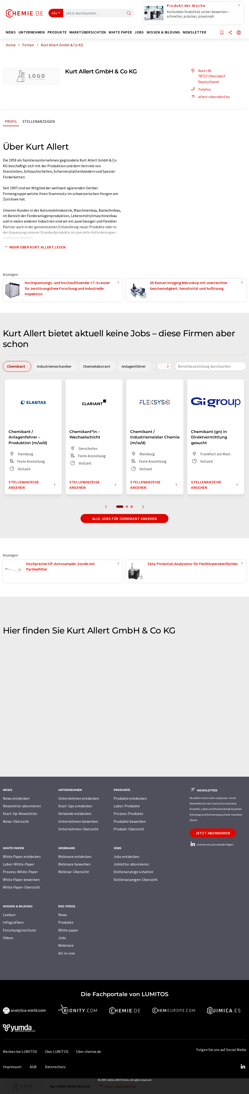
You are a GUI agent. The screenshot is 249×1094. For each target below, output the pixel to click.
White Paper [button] (120, 32)
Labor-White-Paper (18, 864)
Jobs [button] (139, 32)
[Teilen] (230, 33)
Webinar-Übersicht (73, 871)
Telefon (200, 89)
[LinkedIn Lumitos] (242, 1066)
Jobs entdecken (126, 856)
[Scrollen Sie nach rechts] (167, 366)
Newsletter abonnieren (22, 806)
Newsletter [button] (194, 32)
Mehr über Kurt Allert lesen (34, 247)
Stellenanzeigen (39, 121)
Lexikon (9, 914)
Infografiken (13, 922)
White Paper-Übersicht (21, 887)
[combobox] (210, 366)
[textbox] (210, 366)
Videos (8, 937)
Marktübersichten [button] (87, 32)
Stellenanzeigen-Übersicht (136, 879)
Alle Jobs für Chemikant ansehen (124, 518)
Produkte (65, 922)
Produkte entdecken (130, 798)
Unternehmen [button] (32, 32)
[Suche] (129, 13)
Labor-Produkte (127, 806)
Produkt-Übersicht (129, 829)
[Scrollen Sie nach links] (160, 366)
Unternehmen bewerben (78, 821)
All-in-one (66, 953)
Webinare (66, 945)
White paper (68, 930)
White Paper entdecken (22, 856)
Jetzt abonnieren (213, 833)
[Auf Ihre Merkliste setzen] (222, 33)
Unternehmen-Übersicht (78, 829)
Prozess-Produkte (128, 813)
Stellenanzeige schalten (133, 871)
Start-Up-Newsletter (20, 813)
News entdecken (16, 798)
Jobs (62, 937)
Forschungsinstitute (19, 930)
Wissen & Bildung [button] (163, 32)
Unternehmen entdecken (78, 798)
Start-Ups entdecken (75, 806)
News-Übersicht (16, 821)
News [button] (11, 32)
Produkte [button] (57, 32)
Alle (54, 13)
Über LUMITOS (56, 1051)
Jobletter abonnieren (131, 864)
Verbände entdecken (74, 813)
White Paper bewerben (21, 879)
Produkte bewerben (130, 821)
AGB (33, 1066)
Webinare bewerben (74, 864)
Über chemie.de (88, 1051)
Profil (11, 121)
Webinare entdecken (74, 856)
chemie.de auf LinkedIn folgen (211, 844)
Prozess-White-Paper (20, 871)
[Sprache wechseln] (238, 33)
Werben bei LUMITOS (20, 1051)
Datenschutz (55, 1066)
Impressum (12, 1066)
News (62, 914)
